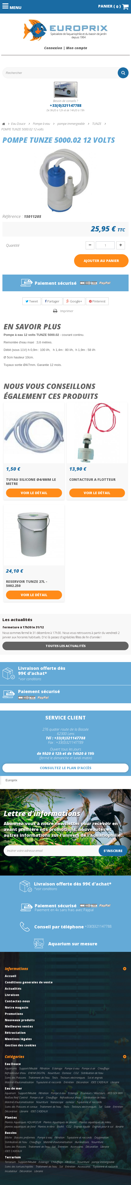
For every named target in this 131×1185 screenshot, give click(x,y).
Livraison (12, 995)
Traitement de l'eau (39, 1077)
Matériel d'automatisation (19, 1082)
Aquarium (10, 1093)
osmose (70, 1102)
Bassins (11, 1133)
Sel (100, 1106)
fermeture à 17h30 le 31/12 (23, 627)
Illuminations (82, 1142)
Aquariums (11, 1068)
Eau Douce (13, 1064)
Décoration (82, 1082)
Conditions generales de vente (29, 982)
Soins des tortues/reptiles (19, 1166)
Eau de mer (13, 1088)
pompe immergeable (103, 1162)
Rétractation (15, 1033)
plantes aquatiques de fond (20, 1126)
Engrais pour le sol (102, 1126)
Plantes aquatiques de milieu (95, 1122)
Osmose (66, 1073)
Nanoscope (56, 1102)
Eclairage (57, 1068)
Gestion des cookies (20, 1045)
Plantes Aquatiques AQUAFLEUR (23, 1122)
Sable (107, 1106)
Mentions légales (18, 1039)
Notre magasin (16, 1007)
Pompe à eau (72, 1068)
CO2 (76, 1073)
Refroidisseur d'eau (15, 1073)
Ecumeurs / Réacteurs (93, 1093)
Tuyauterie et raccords (48, 1082)
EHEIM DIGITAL (36, 1073)
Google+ (74, 301)
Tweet (32, 301)
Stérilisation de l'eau (92, 1073)
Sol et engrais (95, 1077)
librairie (120, 1126)
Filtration (45, 1068)
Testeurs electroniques (72, 1077)
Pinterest (97, 301)
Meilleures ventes (19, 1026)
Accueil (10, 976)
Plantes (11, 1117)
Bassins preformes (24, 1137)
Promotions (14, 1014)
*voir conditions (29, 679)
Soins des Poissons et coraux (21, 1106)
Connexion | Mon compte (65, 48)
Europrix (11, 780)
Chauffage (103, 1068)
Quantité (12, 245)
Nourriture (54, 1073)
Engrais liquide (82, 1126)
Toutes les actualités (66, 646)
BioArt (60, 1126)
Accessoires (76, 1146)
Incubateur (11, 1171)
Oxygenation (101, 1137)
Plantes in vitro (46, 1126)
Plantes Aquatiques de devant (60, 1122)
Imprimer (66, 311)
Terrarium (13, 1157)
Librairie (114, 1082)
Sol (53, 1146)
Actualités (13, 989)
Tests (55, 1077)
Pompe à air (88, 1068)
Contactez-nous (17, 1001)
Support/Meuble (28, 1068)
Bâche (8, 1137)
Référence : (12, 216)
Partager (52, 301)
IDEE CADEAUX (99, 1082)
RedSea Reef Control (16, 1097)
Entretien (69, 1082)
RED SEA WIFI (115, 1093)
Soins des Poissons (15, 1077)
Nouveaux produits (20, 1020)
